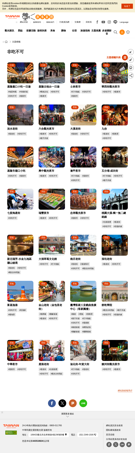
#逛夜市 (22, 96)
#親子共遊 (44, 138)
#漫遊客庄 (84, 264)
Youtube (103, 22)
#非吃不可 (12, 96)
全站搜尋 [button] (115, 32)
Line (122, 444)
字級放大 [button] (131, 60)
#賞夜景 (115, 134)
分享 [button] (131, 75)
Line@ (115, 22)
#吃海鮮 (22, 310)
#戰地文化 (44, 92)
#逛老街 (11, 134)
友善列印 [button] (131, 68)
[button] (67, 415)
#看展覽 (85, 323)
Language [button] (124, 22)
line (83, 403)
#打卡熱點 (75, 92)
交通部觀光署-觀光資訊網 (12, 17)
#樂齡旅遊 (53, 314)
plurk (128, 444)
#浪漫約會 (118, 226)
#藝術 (73, 314)
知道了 (127, 6)
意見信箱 (110, 434)
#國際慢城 (86, 332)
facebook (52, 403)
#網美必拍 (86, 327)
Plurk (73, 403)
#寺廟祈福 (23, 92)
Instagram (109, 22)
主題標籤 (16, 42)
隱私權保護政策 (113, 430)
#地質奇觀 (12, 92)
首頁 (6, 42)
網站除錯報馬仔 (125, 390)
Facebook (97, 22)
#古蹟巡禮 (107, 222)
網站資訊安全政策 (114, 425)
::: (16, 22)
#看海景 (11, 315)
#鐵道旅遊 (75, 327)
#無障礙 (43, 314)
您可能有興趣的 (128, 32)
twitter (62, 403)
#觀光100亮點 (14, 272)
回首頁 (89, 22)
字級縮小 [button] (131, 52)
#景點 (81, 314)
